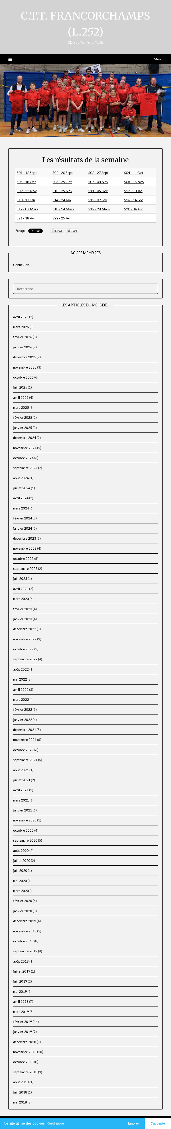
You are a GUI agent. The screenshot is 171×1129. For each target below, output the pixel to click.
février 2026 (22, 337)
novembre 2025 (25, 367)
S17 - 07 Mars (27, 209)
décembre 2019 (24, 921)
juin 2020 (20, 870)
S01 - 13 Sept (27, 172)
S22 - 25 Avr (62, 218)
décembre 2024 (24, 438)
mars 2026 (21, 327)
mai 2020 (20, 881)
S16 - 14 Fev (133, 200)
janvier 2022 (22, 720)
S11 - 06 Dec (98, 191)
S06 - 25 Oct (62, 182)
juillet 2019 (21, 971)
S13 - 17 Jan (26, 200)
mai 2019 (20, 991)
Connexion (21, 265)
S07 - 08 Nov (98, 182)
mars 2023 (21, 599)
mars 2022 (21, 699)
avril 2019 (20, 1001)
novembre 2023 (25, 548)
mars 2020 (21, 891)
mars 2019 (21, 1012)
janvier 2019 (22, 1032)
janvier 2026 (22, 347)
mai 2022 (20, 679)
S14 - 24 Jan (62, 200)
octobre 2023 (23, 559)
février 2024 (22, 518)
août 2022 (21, 669)
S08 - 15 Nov (134, 182)
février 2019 (22, 1022)
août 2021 (21, 770)
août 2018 (21, 1082)
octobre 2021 (23, 750)
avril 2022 (20, 689)
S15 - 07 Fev (97, 200)
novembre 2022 (25, 639)
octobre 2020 (23, 830)
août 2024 (21, 478)
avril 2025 (20, 397)
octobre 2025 (23, 377)
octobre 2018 (23, 1062)
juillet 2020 (21, 861)
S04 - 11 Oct (133, 172)
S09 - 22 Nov (27, 191)
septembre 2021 (25, 760)
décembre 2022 (24, 629)
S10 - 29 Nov (62, 191)
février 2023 (22, 609)
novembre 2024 (25, 448)
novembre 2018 (25, 1052)
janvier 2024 (22, 528)
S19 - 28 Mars (99, 209)
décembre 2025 (24, 357)
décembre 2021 (24, 730)
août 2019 (21, 961)
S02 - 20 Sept (63, 172)
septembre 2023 (25, 568)
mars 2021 (21, 800)
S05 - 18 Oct (26, 182)
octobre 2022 (23, 649)
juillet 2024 (21, 488)
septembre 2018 (25, 1072)
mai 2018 (20, 1102)
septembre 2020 (25, 840)
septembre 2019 (25, 951)
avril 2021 (20, 790)
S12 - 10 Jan (133, 191)
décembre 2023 (24, 538)
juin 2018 (20, 1092)
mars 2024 (21, 508)
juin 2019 (20, 981)
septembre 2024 (25, 468)
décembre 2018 (24, 1042)
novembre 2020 (25, 820)
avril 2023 (20, 589)
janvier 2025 (22, 428)
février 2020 (22, 901)
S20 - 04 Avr (133, 209)
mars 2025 (21, 407)
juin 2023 (20, 578)
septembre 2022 (25, 659)
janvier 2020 (22, 911)
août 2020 (21, 851)
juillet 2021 (21, 780)
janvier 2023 (22, 619)
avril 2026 (20, 317)
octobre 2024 (23, 458)
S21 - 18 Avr (26, 218)
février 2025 (22, 417)
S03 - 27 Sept (98, 172)
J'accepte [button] (158, 1123)
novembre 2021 (25, 740)
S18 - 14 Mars (63, 209)
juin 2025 (20, 387)
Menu (158, 59)
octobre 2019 (23, 941)
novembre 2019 (25, 931)
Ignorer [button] (133, 1123)
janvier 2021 (22, 810)
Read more (55, 1123)
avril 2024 (20, 498)
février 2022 (22, 709)
